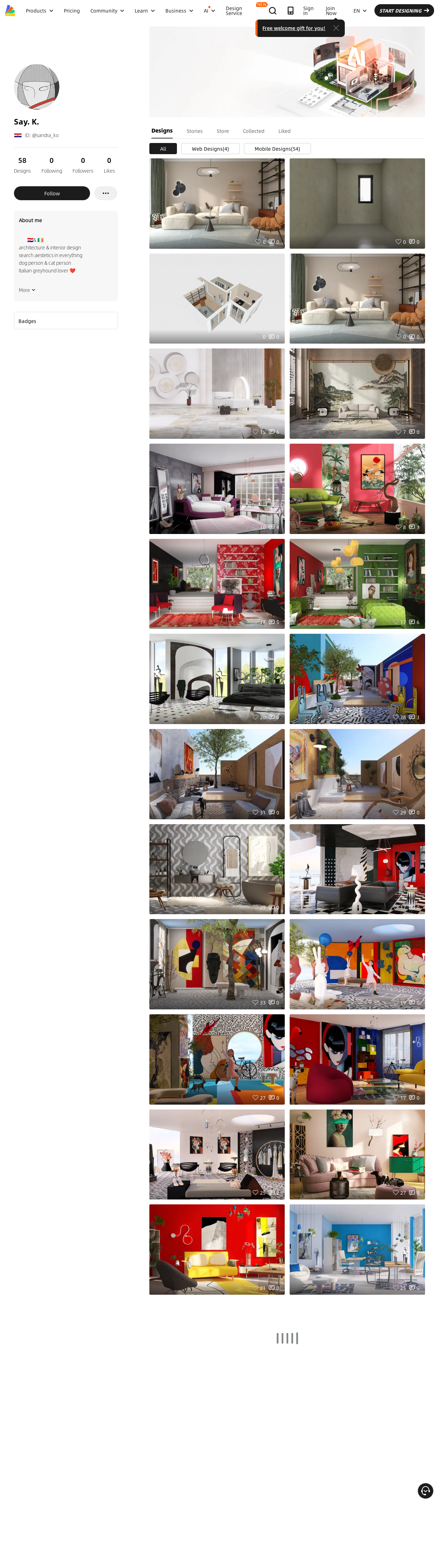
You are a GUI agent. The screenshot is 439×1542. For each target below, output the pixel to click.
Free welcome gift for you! (293, 27)
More (27, 290)
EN (360, 10)
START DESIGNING (404, 10)
